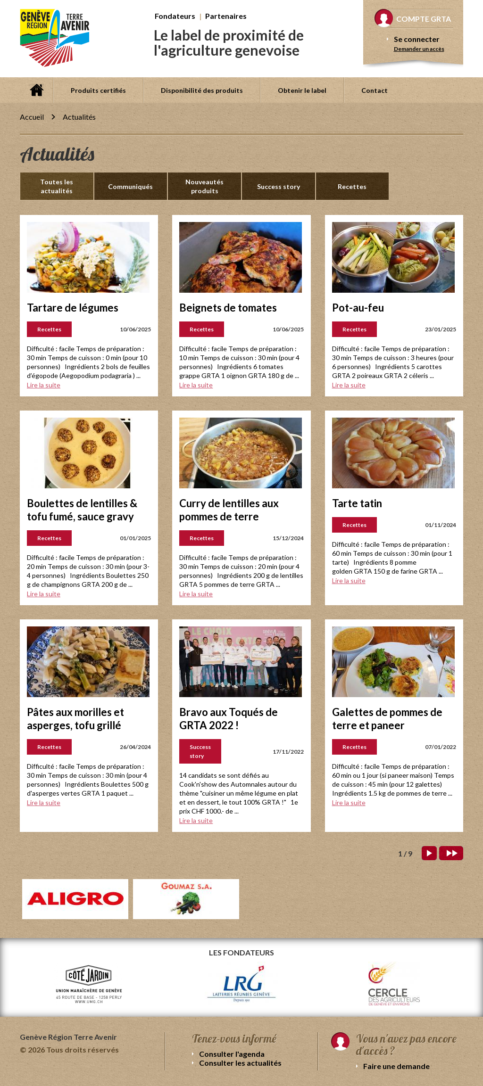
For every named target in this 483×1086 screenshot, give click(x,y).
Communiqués (130, 186)
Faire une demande (396, 1065)
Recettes (352, 186)
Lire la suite (43, 385)
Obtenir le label (302, 90)
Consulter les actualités (240, 1062)
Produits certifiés (98, 90)
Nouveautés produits (204, 186)
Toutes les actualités (56, 186)
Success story (278, 186)
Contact (374, 90)
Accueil (36, 90)
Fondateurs (175, 15)
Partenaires (226, 15)
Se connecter (417, 38)
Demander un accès (419, 48)
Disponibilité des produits (202, 90)
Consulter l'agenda (232, 1053)
